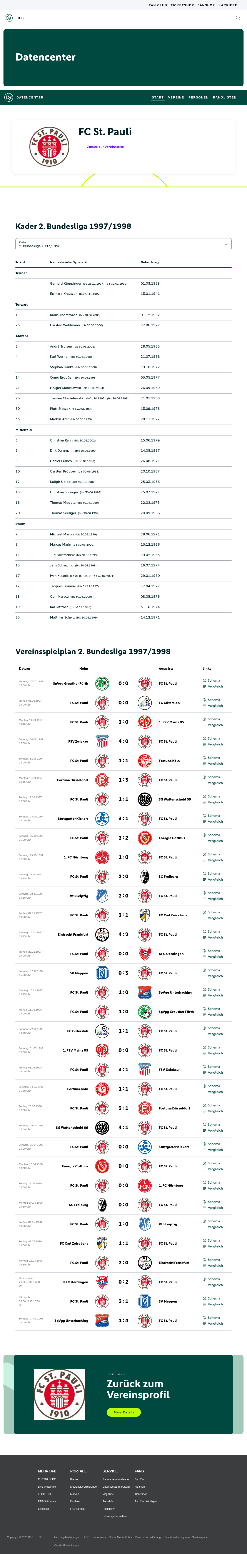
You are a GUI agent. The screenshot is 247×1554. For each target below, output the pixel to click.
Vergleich (213, 686)
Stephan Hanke (62, 367)
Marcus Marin (60, 544)
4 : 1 (123, 1127)
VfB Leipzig (79, 896)
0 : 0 (123, 683)
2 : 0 (123, 722)
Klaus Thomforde (63, 315)
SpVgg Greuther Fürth (70, 683)
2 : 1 (123, 915)
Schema (211, 681)
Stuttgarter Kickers (73, 818)
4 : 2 (123, 934)
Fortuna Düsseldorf (72, 780)
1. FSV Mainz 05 (171, 722)
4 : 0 (123, 741)
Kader (22, 242)
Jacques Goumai (63, 586)
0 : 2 (123, 1282)
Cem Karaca (59, 596)
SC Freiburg (168, 876)
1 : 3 (123, 780)
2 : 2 (123, 838)
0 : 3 (123, 973)
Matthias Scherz (62, 617)
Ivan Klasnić (59, 576)
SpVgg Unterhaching (175, 992)
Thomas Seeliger (63, 513)
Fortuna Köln (169, 761)
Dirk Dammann (61, 450)
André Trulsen (61, 346)
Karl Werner (59, 356)
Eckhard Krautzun (63, 293)
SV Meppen (79, 973)
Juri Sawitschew (62, 555)
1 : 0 (123, 857)
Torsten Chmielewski (66, 398)
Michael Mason (62, 534)
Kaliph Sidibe (60, 482)
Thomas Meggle (63, 502)
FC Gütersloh (169, 703)
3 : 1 (123, 818)
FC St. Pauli (168, 683)
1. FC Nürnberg (76, 857)
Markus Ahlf (59, 419)
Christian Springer (64, 492)
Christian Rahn (61, 440)
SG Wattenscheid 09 (175, 799)
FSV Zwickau (78, 741)
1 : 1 (123, 760)
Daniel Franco (61, 461)
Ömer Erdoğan (61, 377)
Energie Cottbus (172, 838)
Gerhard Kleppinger (66, 283)
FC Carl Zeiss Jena (173, 915)
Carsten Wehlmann (65, 325)
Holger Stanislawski (65, 388)
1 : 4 (123, 1320)
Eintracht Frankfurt (73, 934)
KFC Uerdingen (171, 954)
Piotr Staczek (60, 408)
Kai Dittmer (59, 607)
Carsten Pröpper (63, 471)
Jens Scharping (61, 565)
